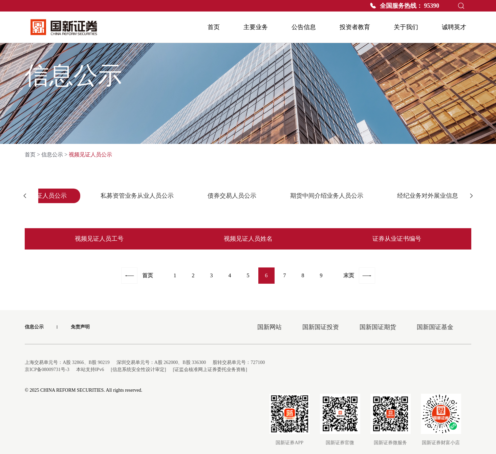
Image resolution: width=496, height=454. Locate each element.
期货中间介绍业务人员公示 (326, 195)
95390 (431, 5)
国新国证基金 (435, 327)
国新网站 (269, 327)
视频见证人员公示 (42, 195)
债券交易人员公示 (232, 195)
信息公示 (52, 154)
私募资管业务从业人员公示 (137, 195)
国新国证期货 (378, 327)
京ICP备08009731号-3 (47, 369)
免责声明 (80, 326)
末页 (348, 275)
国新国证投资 (320, 327)
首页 (30, 154)
